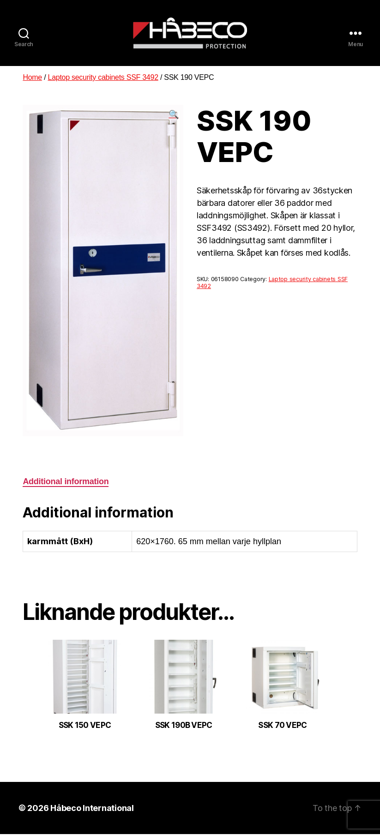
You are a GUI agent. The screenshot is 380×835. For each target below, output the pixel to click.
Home (32, 78)
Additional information (66, 482)
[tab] (66, 483)
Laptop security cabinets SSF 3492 (103, 78)
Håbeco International (92, 809)
